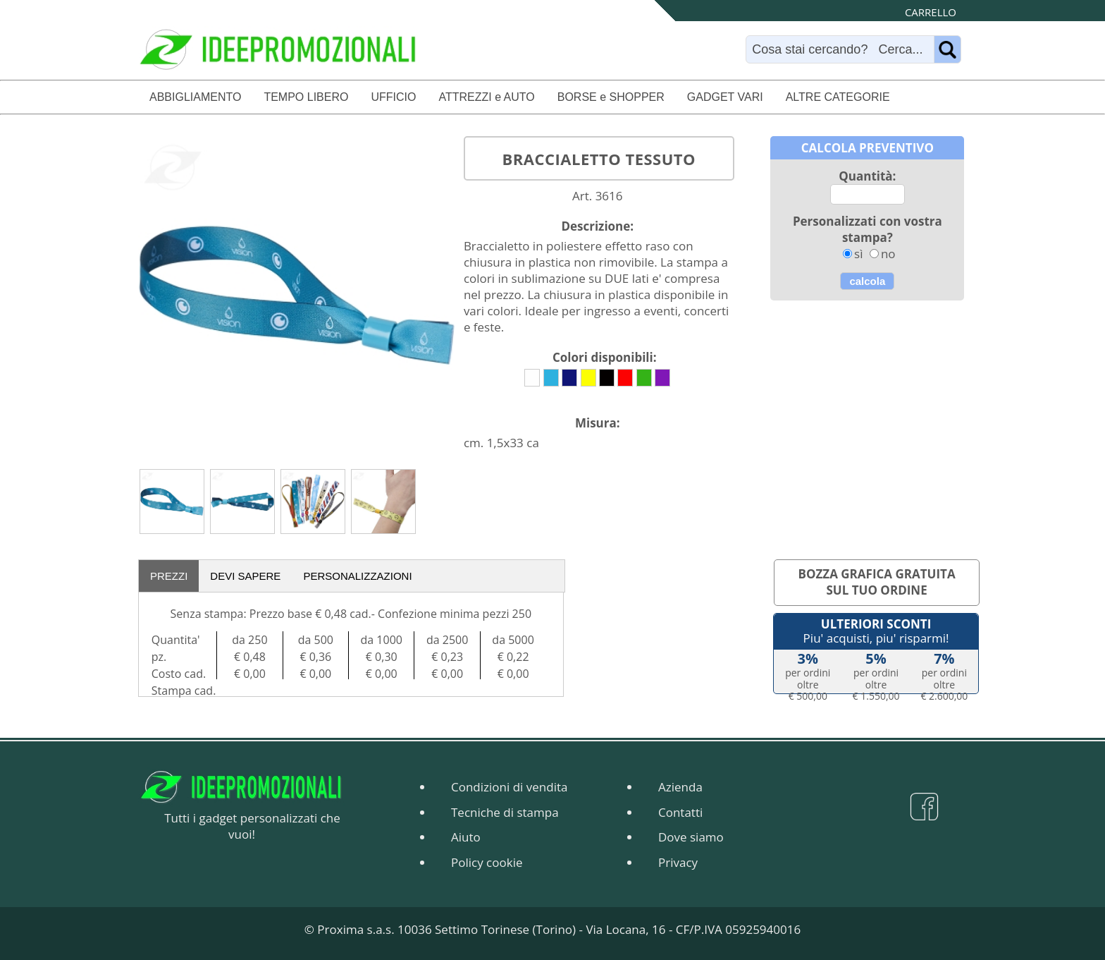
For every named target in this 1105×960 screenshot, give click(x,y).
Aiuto (466, 837)
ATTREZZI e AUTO (486, 97)
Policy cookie (486, 862)
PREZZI (168, 576)
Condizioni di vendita (509, 787)
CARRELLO (930, 12)
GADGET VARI (725, 97)
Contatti (680, 812)
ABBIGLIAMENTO (195, 97)
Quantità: (867, 176)
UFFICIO (393, 97)
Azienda (680, 787)
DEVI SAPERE (245, 576)
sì (858, 253)
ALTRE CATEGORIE (838, 97)
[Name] (947, 49)
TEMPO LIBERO (306, 97)
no (888, 253)
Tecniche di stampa (505, 812)
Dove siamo (691, 837)
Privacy (678, 862)
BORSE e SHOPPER (611, 97)
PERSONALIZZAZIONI (357, 576)
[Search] (843, 49)
